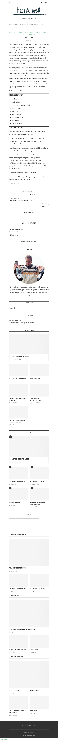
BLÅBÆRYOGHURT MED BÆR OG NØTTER (17, 399)
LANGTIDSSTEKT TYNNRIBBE (17, 481)
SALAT (25, 35)
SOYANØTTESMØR (14, 502)
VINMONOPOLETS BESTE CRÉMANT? (22, 629)
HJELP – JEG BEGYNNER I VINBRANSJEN (16, 711)
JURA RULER (34, 649)
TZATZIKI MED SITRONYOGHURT (35, 399)
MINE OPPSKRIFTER (20, 24)
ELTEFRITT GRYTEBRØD (37, 481)
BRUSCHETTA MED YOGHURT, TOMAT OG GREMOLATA (17, 421)
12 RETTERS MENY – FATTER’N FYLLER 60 (24, 690)
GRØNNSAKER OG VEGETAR (26, 33)
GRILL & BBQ (32, 24)
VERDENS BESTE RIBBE (20, 357)
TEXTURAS (33, 711)
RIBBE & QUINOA (35, 378)
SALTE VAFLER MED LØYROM (17, 378)
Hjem (10, 24)
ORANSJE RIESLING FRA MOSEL (18, 649)
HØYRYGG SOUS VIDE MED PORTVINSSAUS (38, 503)
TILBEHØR (32, 35)
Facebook (12, 308)
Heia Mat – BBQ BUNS (16, 229)
